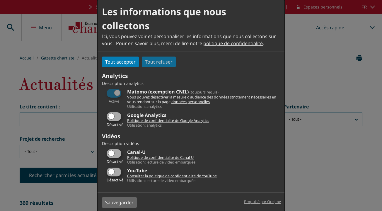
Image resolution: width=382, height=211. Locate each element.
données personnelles (190, 101)
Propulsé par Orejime (262, 201)
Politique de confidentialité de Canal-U (160, 157)
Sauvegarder (119, 202)
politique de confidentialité (233, 43)
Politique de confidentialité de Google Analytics (168, 120)
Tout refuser (159, 62)
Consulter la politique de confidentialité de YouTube (172, 175)
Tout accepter (120, 62)
